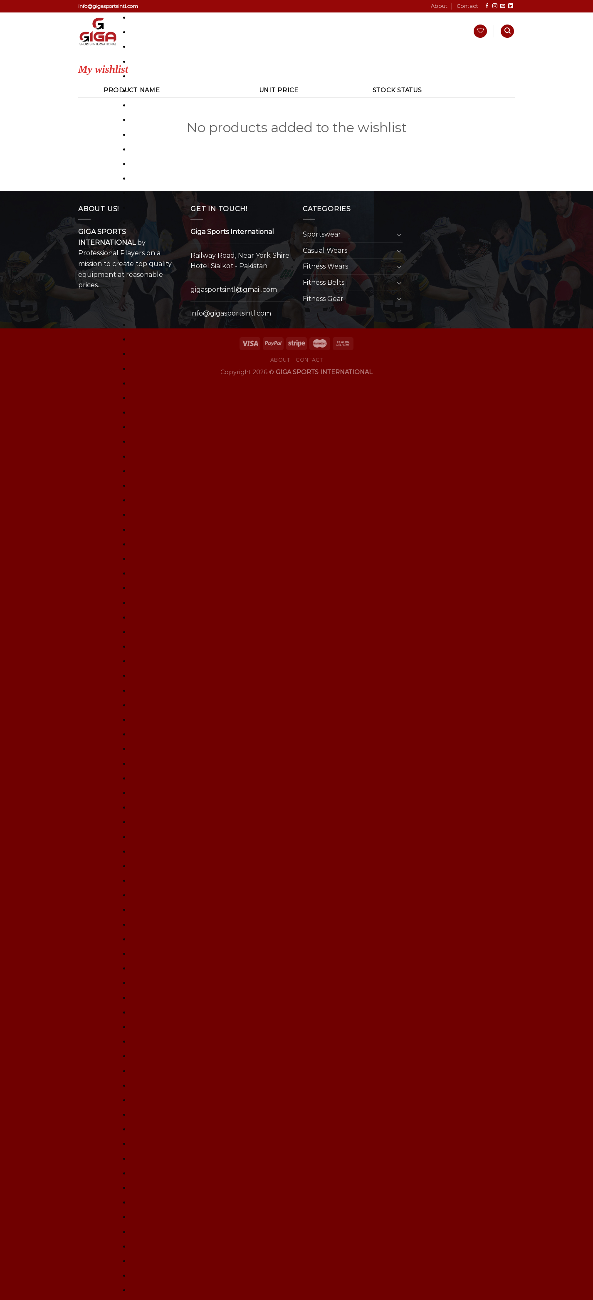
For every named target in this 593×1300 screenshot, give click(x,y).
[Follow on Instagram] (494, 6)
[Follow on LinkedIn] (510, 6)
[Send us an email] (502, 6)
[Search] (507, 31)
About (439, 6)
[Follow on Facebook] (486, 6)
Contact (467, 6)
